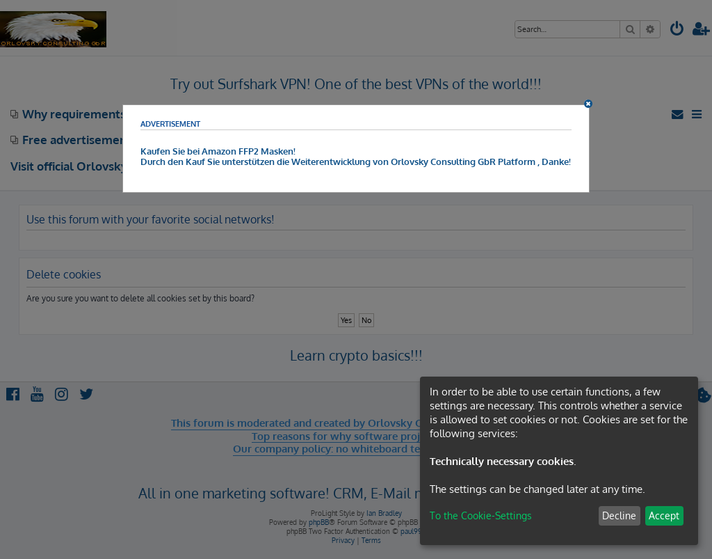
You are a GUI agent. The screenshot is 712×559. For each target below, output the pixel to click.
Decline (619, 515)
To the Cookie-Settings (481, 515)
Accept (664, 515)
